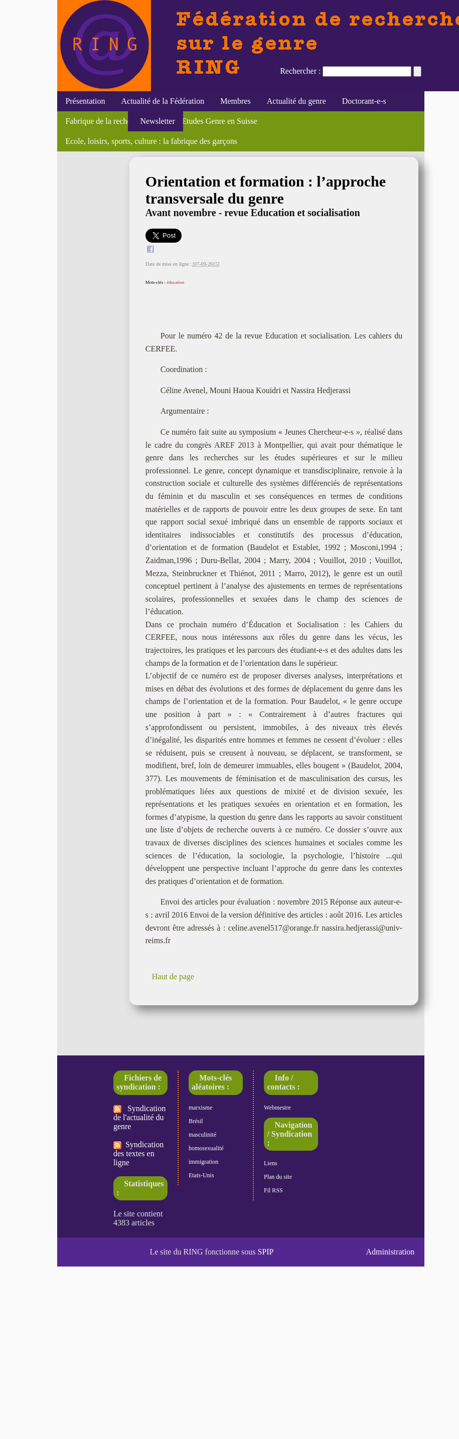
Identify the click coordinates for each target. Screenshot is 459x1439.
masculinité (202, 1134)
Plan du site (278, 1176)
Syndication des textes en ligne (138, 1153)
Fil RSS (273, 1190)
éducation (175, 282)
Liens (270, 1163)
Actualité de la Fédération (162, 101)
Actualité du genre (296, 101)
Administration (390, 1251)
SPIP (265, 1251)
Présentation (85, 101)
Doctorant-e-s (364, 101)
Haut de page (173, 976)
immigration (203, 1161)
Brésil (196, 1121)
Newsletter (155, 121)
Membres (235, 101)
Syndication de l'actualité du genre (139, 1117)
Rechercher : (300, 71)
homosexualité (206, 1148)
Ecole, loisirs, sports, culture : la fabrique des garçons (151, 141)
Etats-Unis (201, 1175)
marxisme (200, 1107)
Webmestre (277, 1107)
